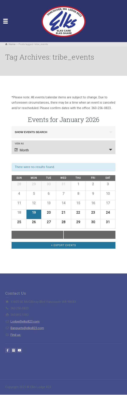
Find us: (16, 335)
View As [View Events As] (19, 144)
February (104, 235)
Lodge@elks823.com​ (25, 321)
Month (22, 150)
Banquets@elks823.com (27, 328)
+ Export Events (63, 245)
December (24, 235)
